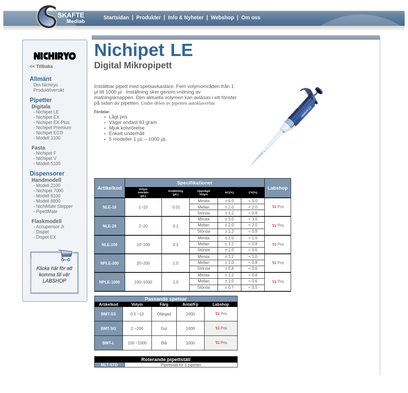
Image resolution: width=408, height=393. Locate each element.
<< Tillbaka (41, 66)
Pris (277, 207)
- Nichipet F (44, 153)
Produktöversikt (48, 90)
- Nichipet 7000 (48, 190)
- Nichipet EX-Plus (51, 122)
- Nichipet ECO (48, 132)
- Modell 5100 (47, 163)
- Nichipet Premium (52, 127)
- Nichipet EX (46, 117)
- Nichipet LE (46, 112)
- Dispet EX (44, 237)
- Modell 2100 (47, 185)
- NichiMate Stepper (53, 206)
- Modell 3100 (47, 138)
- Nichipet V (44, 158)
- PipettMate (45, 211)
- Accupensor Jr (48, 226)
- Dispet (41, 232)
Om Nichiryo (45, 85)
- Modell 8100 (47, 196)
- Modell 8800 (47, 201)
